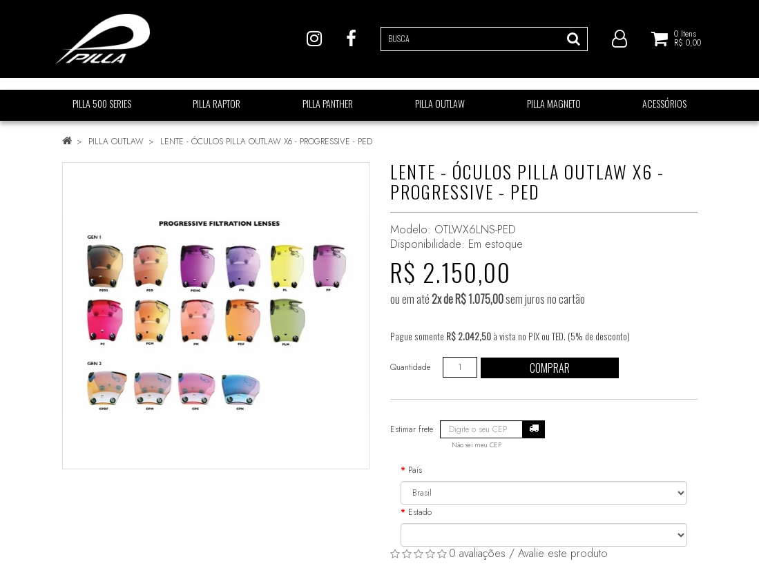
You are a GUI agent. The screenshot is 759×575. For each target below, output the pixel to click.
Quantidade (410, 367)
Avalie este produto (563, 553)
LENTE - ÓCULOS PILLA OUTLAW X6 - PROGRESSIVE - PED (266, 141)
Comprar (550, 368)
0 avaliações (477, 553)
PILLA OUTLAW (116, 141)
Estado (420, 512)
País (415, 470)
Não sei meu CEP (476, 445)
